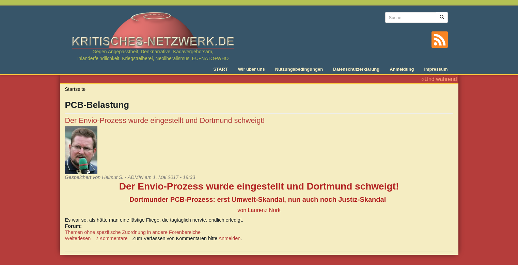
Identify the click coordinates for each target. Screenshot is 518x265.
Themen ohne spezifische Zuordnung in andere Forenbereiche (133, 232)
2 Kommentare (111, 238)
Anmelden (229, 238)
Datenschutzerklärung (356, 69)
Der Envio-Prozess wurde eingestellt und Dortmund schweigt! (165, 120)
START (220, 69)
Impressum (436, 69)
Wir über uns (251, 69)
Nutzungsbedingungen (299, 69)
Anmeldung (402, 69)
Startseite (75, 89)
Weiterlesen (78, 238)
